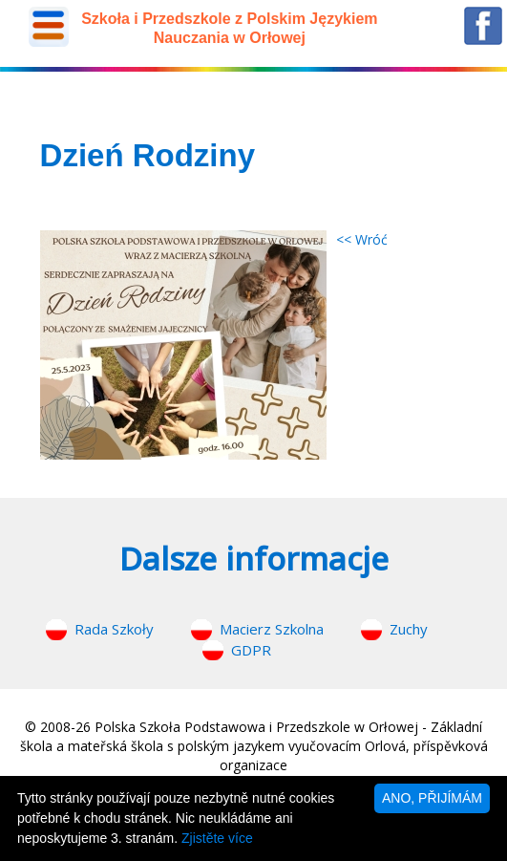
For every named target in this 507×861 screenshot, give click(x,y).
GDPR (251, 649)
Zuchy (409, 628)
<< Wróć (362, 239)
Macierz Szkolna (272, 628)
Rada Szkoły (114, 628)
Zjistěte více (217, 838)
